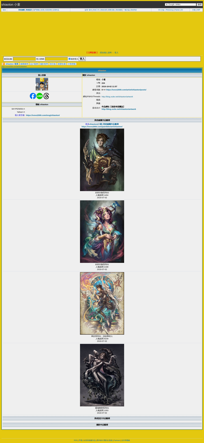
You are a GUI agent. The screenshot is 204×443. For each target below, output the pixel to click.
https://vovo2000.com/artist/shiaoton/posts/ (126, 90)
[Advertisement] (102, 32)
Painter (177, 10)
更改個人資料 (106, 52)
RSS (76, 440)
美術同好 (134, 10)
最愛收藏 (62, 64)
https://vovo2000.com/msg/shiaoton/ (43, 115)
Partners (117, 440)
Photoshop (169, 10)
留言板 (53, 64)
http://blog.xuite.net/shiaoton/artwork (117, 96)
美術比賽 (104, 10)
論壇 (86, 10)
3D (182, 10)
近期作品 (56, 10)
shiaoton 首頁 (12, 64)
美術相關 (119, 10)
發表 (90, 10)
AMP (198, 10)
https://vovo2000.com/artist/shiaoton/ (14, 66)
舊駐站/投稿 (107, 440)
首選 (42, 10)
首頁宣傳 (48, 10)
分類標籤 (72, 64)
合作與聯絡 (126, 440)
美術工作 (96, 10)
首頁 (4, 10)
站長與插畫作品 (89, 440)
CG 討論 (161, 10)
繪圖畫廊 (24, 64)
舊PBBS (100, 440)
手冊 (80, 440)
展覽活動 (111, 10)
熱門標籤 (36, 10)
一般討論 (126, 10)
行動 (193, 10)
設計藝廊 (34, 64)
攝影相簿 (44, 64)
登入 (116, 52)
